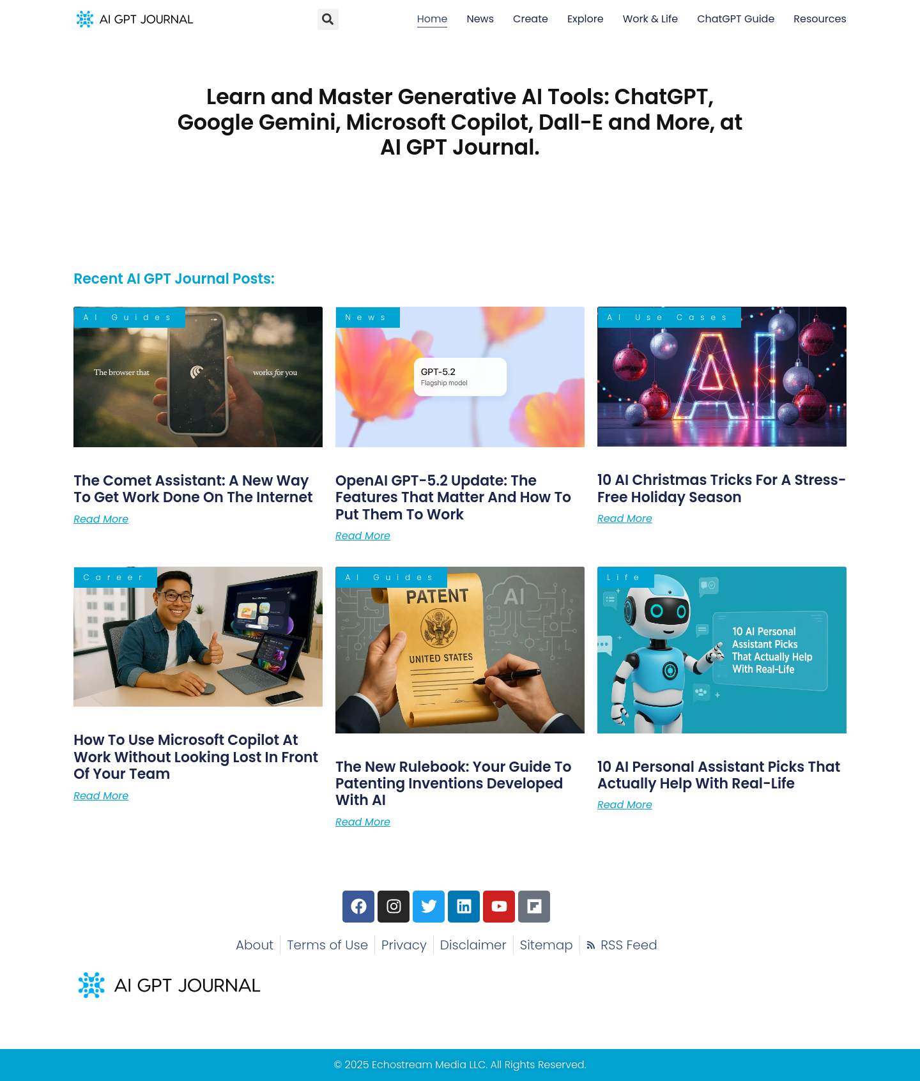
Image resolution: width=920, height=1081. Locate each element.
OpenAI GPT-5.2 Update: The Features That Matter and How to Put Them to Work (453, 498)
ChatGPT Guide (735, 19)
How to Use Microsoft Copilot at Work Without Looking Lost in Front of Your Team (195, 757)
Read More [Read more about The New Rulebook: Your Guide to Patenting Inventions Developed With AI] (362, 822)
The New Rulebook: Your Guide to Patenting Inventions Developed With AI (453, 784)
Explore (585, 19)
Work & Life (650, 19)
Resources (819, 19)
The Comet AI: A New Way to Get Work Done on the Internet (192, 489)
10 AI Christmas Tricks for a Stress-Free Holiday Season (722, 488)
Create (530, 19)
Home (432, 19)
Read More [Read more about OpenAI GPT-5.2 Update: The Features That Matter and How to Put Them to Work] (362, 536)
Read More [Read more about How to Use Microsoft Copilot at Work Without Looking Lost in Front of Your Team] (100, 796)
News (480, 19)
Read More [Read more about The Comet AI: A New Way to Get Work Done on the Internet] (100, 519)
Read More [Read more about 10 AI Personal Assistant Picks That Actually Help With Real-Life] (624, 805)
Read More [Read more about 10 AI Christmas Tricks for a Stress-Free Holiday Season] (624, 519)
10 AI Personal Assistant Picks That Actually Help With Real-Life (718, 775)
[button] (328, 19)
